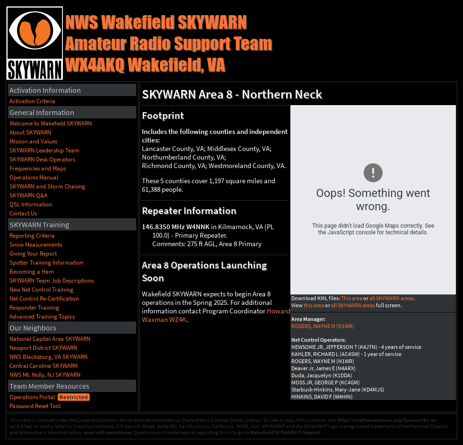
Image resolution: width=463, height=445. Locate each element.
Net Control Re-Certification (44, 298)
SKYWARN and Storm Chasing (47, 186)
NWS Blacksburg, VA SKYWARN (48, 357)
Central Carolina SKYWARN (43, 366)
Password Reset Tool (35, 406)
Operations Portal (32, 397)
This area (351, 298)
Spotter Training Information (46, 262)
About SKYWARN (30, 132)
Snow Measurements (35, 244)
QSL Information (30, 204)
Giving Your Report (33, 253)
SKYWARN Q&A (28, 195)
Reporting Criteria (32, 235)
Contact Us (23, 213)
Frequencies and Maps (37, 168)
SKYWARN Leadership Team (44, 150)
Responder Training (34, 307)
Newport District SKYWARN (43, 348)
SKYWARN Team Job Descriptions (51, 280)
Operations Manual (33, 177)
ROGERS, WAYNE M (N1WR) (322, 325)
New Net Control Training (41, 289)
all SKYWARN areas (391, 298)
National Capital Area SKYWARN (49, 339)
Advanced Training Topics (42, 316)
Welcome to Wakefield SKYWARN (50, 123)
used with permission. (108, 432)
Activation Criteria (32, 101)
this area (314, 305)
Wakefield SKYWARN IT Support (285, 432)
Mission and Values (33, 141)
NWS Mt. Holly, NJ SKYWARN (44, 375)
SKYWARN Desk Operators (42, 159)
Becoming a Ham (31, 271)
